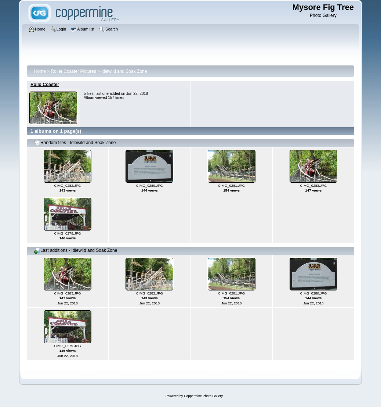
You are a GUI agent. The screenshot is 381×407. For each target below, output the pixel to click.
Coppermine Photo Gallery (203, 396)
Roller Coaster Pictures (73, 71)
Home (40, 71)
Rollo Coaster (44, 84)
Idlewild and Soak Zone (124, 71)
